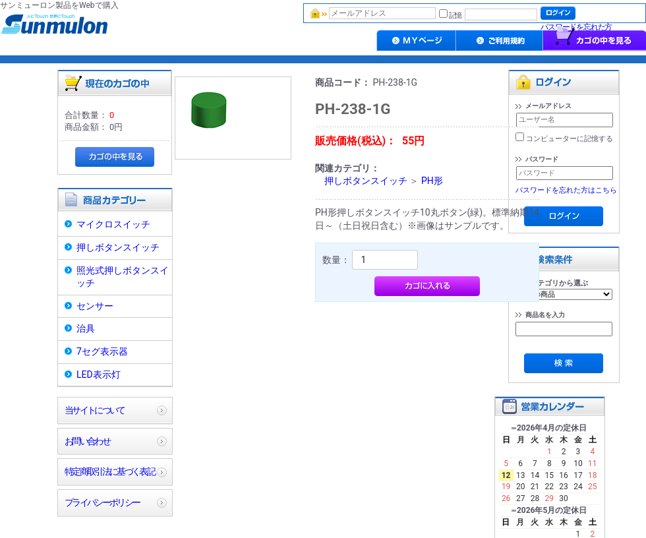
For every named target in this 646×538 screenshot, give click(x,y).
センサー (94, 306)
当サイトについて (95, 410)
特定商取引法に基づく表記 (109, 471)
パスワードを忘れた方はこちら (566, 190)
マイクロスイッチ (113, 224)
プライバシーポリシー (102, 502)
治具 (85, 328)
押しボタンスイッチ (118, 247)
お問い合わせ (87, 441)
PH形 (432, 180)
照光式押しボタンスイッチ (122, 277)
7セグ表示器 (102, 351)
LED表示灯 (98, 374)
